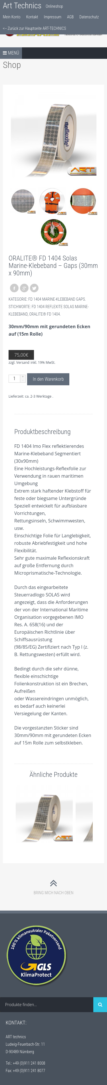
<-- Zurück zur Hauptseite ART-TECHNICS (34, 28)
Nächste (87, 814)
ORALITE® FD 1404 (44, 314)
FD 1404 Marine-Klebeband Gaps (56, 299)
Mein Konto (12, 17)
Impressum (52, 17)
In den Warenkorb (48, 379)
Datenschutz (89, 17)
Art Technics (22, 5)
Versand (22, 362)
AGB (70, 17)
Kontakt (32, 17)
